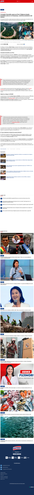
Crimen (2, 9)
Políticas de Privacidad (4, 477)
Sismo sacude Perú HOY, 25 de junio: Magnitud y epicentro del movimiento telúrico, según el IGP (17, 210)
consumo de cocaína (16, 122)
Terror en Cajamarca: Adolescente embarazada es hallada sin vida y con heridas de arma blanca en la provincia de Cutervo (19, 171)
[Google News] (19, 454)
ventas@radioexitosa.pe (6, 465)
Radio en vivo (2, 479)
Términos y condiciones (4, 476)
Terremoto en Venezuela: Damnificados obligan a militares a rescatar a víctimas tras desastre (16, 335)
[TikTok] (20, 454)
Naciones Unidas (12, 98)
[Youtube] (16, 454)
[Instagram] (17, 454)
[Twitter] (15, 454)
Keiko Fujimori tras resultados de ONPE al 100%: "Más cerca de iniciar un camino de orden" (15, 310)
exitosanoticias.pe (5, 467)
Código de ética (2, 472)
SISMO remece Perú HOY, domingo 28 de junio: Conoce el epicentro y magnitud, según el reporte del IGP (18, 204)
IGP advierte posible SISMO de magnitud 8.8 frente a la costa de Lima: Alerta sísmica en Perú (16, 198)
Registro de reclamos (3, 473)
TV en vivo (2, 475)
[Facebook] (13, 454)
